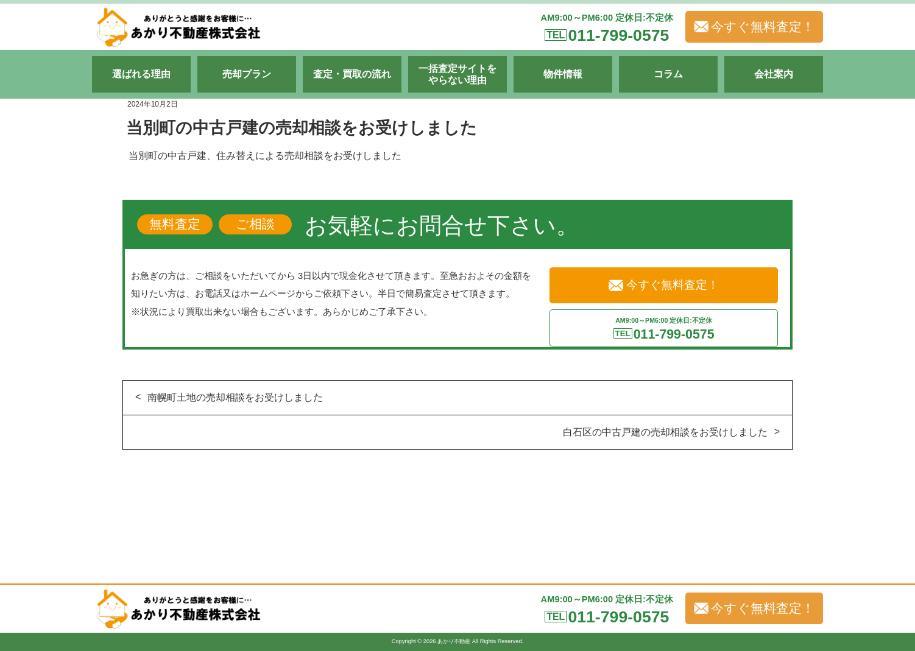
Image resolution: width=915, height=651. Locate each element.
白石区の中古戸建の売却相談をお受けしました (665, 432)
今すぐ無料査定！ (754, 26)
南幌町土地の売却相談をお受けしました (235, 397)
